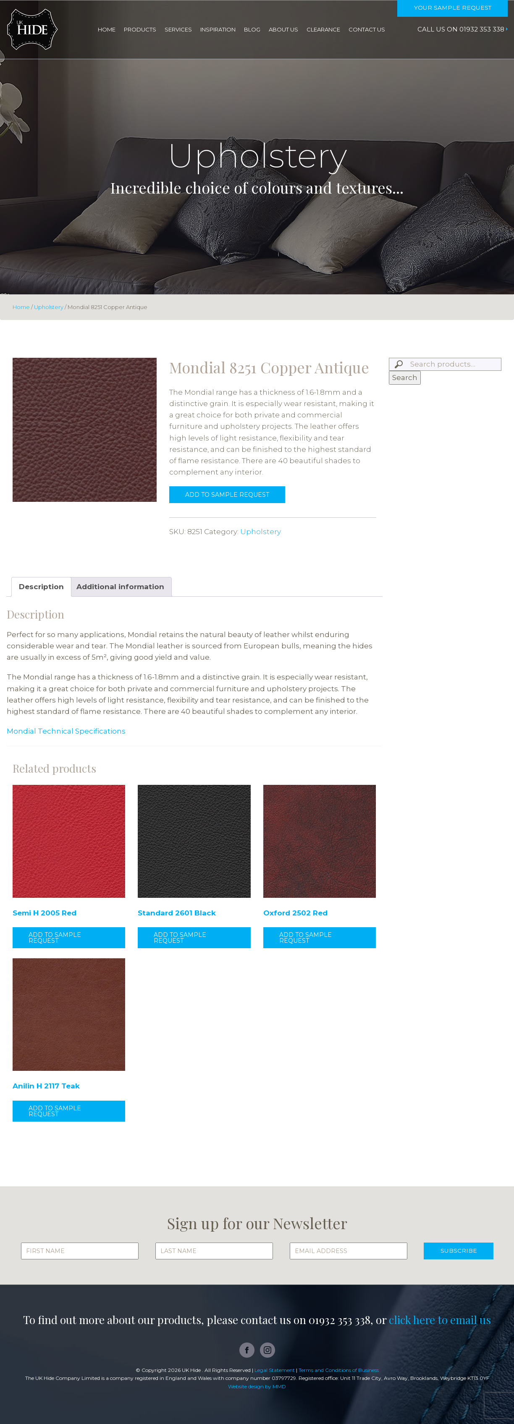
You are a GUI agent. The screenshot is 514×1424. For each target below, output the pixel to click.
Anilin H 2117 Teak (46, 1086)
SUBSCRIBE (458, 1251)
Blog (252, 29)
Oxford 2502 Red (295, 913)
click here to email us (440, 1319)
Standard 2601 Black (177, 913)
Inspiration (218, 29)
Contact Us (367, 29)
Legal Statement (274, 1370)
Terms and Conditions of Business (339, 1370)
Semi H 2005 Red (44, 913)
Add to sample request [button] (55, 937)
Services (178, 29)
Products (140, 29)
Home (106, 29)
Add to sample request (227, 494)
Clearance (323, 29)
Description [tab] (41, 586)
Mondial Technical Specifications (66, 731)
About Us (283, 29)
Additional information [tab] (120, 586)
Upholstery (48, 307)
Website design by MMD (257, 1386)
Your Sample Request (452, 8)
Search (404, 377)
